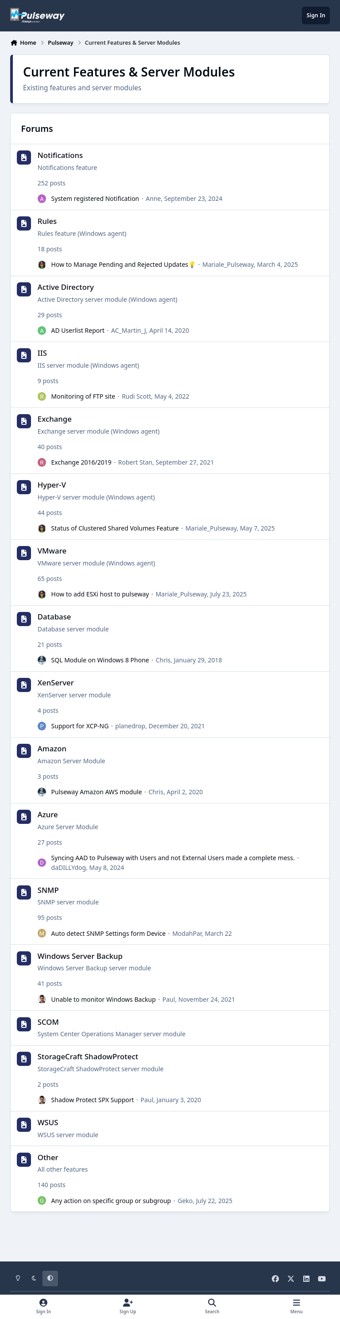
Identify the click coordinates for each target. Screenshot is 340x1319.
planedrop (130, 726)
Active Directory (66, 287)
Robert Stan (135, 462)
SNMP (48, 890)
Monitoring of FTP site (83, 396)
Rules (47, 221)
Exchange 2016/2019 (81, 462)
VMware (52, 551)
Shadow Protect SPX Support (92, 1100)
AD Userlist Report (78, 331)
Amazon (52, 749)
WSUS (48, 1122)
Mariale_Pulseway (228, 265)
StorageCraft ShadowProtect (88, 1056)
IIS (42, 353)
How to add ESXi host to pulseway (100, 594)
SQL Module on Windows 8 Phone (100, 660)
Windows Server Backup (80, 956)
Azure (48, 815)
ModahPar (186, 933)
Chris (163, 660)
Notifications (60, 155)
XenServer (56, 683)
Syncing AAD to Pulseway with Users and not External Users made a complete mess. (173, 858)
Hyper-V (52, 485)
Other (48, 1157)
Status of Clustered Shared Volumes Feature (115, 528)
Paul (168, 999)
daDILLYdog (68, 867)
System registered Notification (95, 199)
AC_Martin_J (128, 331)
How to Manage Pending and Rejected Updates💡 (123, 265)
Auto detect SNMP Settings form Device (108, 933)
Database (54, 617)
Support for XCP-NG (80, 726)
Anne (153, 199)
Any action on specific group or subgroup (111, 1200)
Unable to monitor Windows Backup (103, 999)
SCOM (48, 1022)
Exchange (55, 419)
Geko (185, 1200)
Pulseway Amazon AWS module (96, 792)
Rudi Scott (136, 396)
